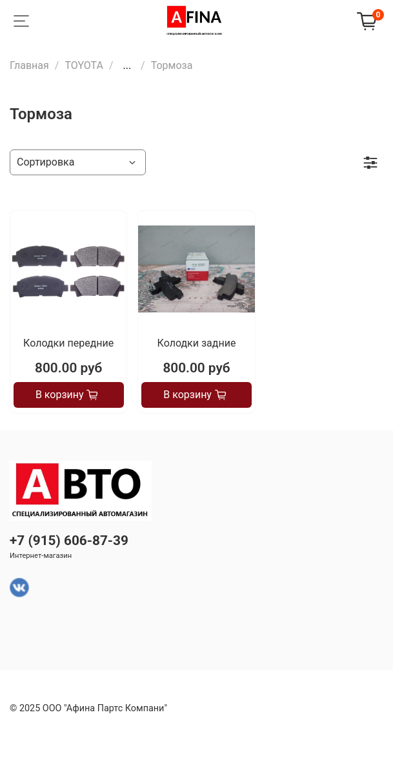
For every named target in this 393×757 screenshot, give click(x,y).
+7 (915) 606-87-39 (69, 540)
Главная (29, 65)
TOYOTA (84, 65)
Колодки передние (68, 343)
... (127, 66)
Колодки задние (196, 343)
